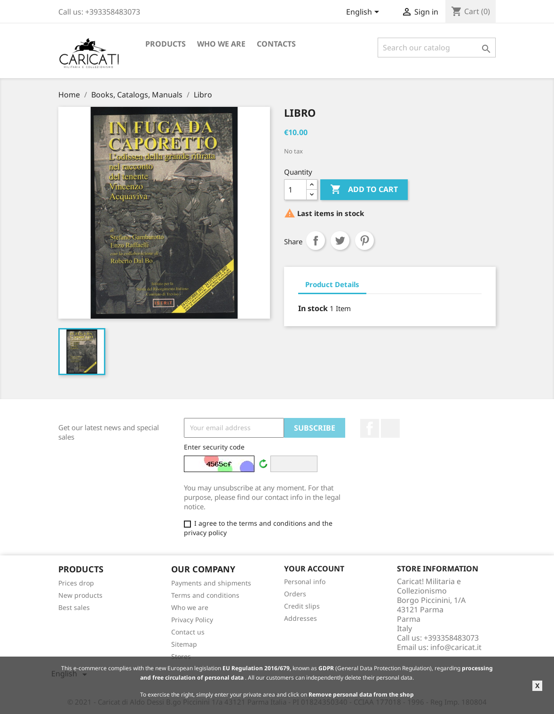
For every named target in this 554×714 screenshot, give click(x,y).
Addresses (300, 618)
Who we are (221, 44)
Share (315, 240)
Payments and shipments (211, 582)
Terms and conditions (205, 595)
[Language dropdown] (364, 12)
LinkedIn (390, 428)
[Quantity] (295, 189)
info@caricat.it (456, 647)
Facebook (369, 428)
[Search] (437, 47)
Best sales (74, 607)
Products (165, 44)
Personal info (304, 581)
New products (80, 595)
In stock (313, 308)
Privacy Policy (192, 619)
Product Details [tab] (332, 284)
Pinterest (364, 240)
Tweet (340, 240)
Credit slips (302, 606)
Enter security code (214, 446)
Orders (295, 593)
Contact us (188, 631)
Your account (314, 568)
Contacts (276, 44)
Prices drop (76, 582)
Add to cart (364, 190)
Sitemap (184, 644)
